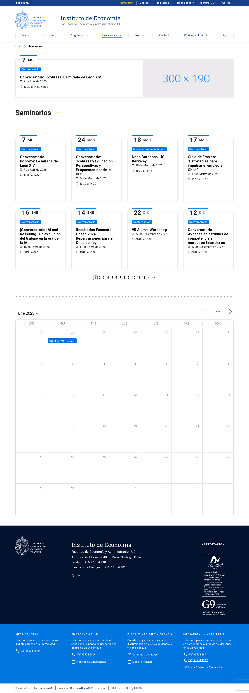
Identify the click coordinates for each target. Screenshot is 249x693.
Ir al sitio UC (22, 2)
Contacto (164, 35)
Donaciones (184, 2)
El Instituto (49, 35)
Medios (145, 3)
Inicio (25, 35)
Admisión (126, 2)
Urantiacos (44, 688)
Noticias (140, 35)
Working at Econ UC (196, 35)
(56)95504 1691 (198, 654)
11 (138, 277)
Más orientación (142, 661)
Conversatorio (30, 69)
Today (216, 312)
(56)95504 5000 (86, 654)
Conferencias (141, 222)
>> (153, 277)
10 (133, 277)
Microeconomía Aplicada (149, 149)
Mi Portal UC (207, 2)
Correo (228, 3)
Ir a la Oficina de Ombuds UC (205, 667)
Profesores (112, 35)
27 (72, 332)
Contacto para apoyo (145, 654)
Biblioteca (163, 2)
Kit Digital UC (133, 688)
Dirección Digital (79, 688)
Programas (79, 35)
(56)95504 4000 (30, 650)
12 (143, 277)
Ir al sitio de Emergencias (91, 661)
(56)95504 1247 (198, 660)
